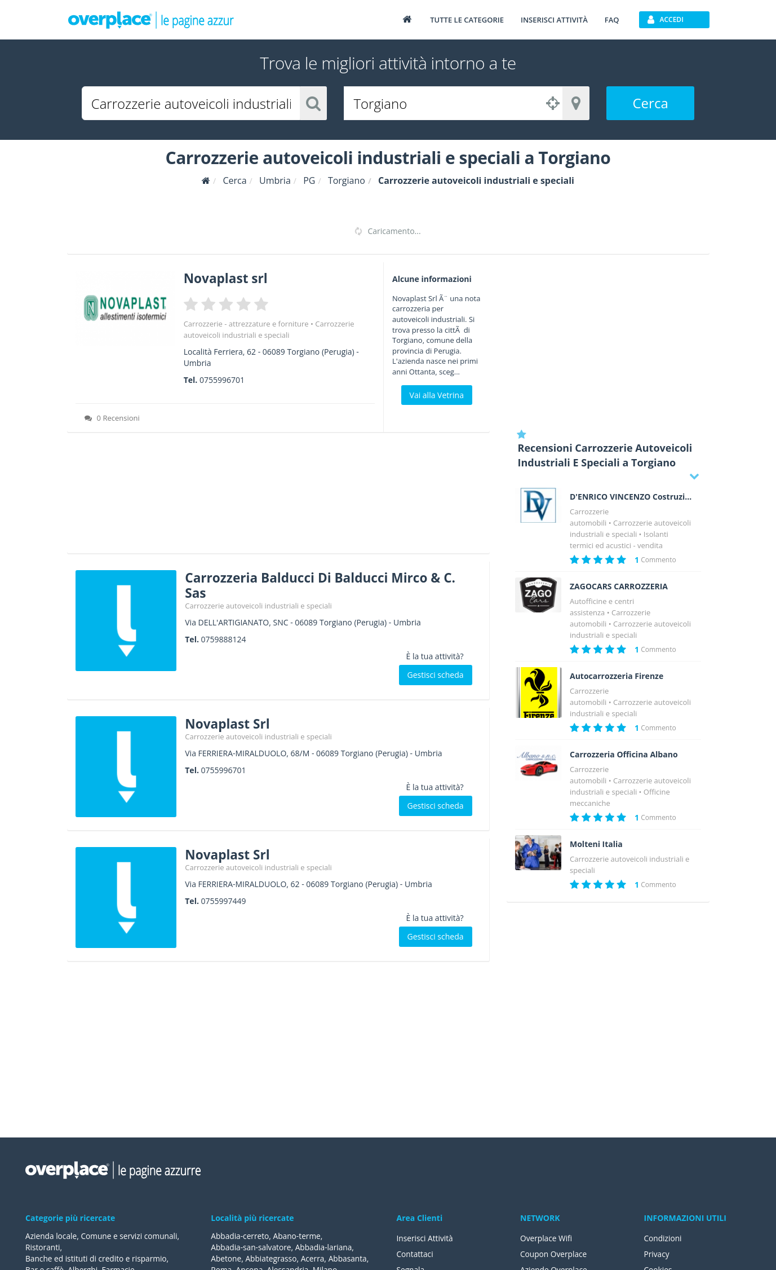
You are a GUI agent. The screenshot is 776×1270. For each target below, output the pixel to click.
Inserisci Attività (426, 1238)
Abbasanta (350, 1258)
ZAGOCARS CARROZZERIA (619, 586)
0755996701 (222, 379)
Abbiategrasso (272, 1258)
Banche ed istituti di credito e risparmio (97, 1258)
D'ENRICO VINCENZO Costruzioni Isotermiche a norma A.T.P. (631, 497)
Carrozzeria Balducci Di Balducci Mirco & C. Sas (328, 584)
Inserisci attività (554, 20)
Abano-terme (298, 1236)
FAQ (612, 20)
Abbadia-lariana (326, 1247)
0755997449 (223, 899)
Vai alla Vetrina (437, 395)
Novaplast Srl (230, 722)
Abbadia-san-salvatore (251, 1247)
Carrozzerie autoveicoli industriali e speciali (258, 605)
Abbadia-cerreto (240, 1236)
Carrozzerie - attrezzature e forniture (246, 323)
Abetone (226, 1258)
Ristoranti (43, 1247)
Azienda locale (51, 1236)
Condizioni (663, 1238)
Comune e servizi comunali (131, 1236)
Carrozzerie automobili (610, 618)
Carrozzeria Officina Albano (624, 754)
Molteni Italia (596, 844)
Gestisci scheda (435, 674)
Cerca (650, 103)
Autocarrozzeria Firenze (616, 676)
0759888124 (223, 638)
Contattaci (415, 1254)
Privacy (657, 1254)
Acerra (315, 1258)
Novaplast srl (228, 277)
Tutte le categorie (467, 20)
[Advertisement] (278, 496)
